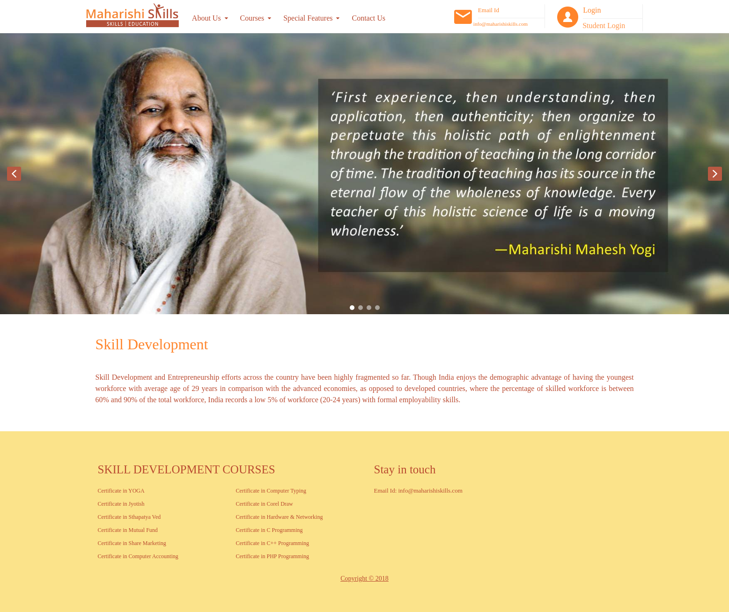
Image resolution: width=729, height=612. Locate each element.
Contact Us (368, 18)
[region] (364, 173)
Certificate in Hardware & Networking (279, 517)
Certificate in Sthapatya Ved (129, 517)
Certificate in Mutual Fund (128, 530)
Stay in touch (405, 469)
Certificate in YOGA (121, 490)
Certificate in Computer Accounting (138, 556)
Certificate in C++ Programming (272, 543)
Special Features (307, 18)
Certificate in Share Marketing (132, 543)
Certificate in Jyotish (121, 504)
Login (592, 10)
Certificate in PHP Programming (272, 556)
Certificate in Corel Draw (264, 504)
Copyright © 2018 (364, 578)
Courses (252, 18)
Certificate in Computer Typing (271, 490)
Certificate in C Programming (269, 530)
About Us (206, 18)
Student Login (603, 25)
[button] (14, 174)
